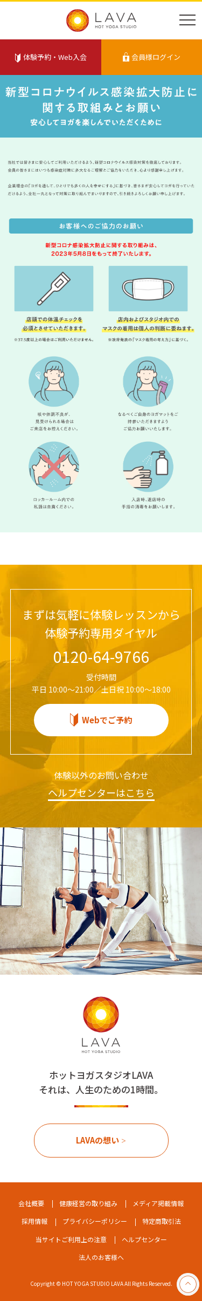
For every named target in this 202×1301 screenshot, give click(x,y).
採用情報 (34, 1220)
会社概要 (31, 1203)
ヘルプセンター (144, 1239)
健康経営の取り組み (88, 1203)
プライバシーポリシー (94, 1220)
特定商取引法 (161, 1220)
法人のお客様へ (101, 1257)
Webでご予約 (107, 719)
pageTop (188, 1284)
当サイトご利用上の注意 (71, 1239)
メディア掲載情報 (158, 1203)
